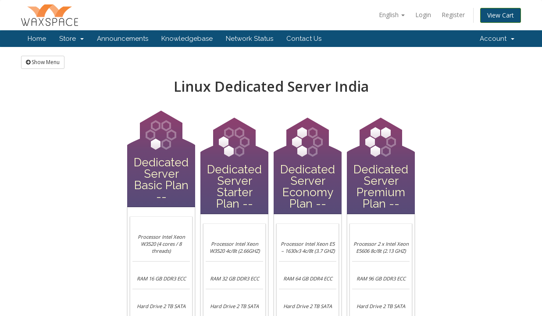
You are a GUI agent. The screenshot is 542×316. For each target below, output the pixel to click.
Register (453, 15)
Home (37, 39)
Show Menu (43, 62)
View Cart (500, 15)
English (392, 15)
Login (423, 15)
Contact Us (303, 39)
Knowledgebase (187, 39)
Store (71, 39)
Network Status (249, 39)
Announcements (122, 39)
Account (497, 39)
